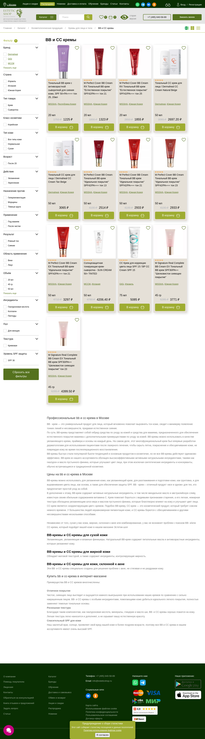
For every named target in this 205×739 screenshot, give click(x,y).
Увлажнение (13, 178)
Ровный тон (13, 241)
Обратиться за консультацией (18, 697)
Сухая (11, 148)
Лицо (10, 265)
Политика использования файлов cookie (102, 730)
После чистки (14, 226)
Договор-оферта (94, 718)
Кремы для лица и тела (80, 28)
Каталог (21, 28)
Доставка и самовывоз (59, 692)
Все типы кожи (15, 139)
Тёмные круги (14, 207)
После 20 (12, 163)
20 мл (10, 280)
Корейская (13, 124)
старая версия (133, 17)
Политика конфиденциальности (102, 712)
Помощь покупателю (13, 681)
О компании (9, 676)
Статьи (6, 714)
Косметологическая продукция (47, 28)
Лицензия (8, 687)
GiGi (10, 59)
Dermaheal (13, 54)
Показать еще (9, 68)
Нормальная (14, 144)
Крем (10, 105)
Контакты (8, 692)
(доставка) (22, 19)
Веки (10, 260)
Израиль (12, 81)
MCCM (11, 63)
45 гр (10, 284)
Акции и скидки (56, 703)
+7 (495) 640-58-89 (157, 17)
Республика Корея (67, 104)
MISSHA (52, 104)
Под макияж (13, 221)
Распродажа (54, 708)
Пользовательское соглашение (101, 715)
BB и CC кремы (106, 28)
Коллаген (12, 311)
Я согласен (102, 735)
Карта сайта (92, 705)
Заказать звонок (187, 17)
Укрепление (13, 183)
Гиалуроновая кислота (18, 307)
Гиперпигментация (16, 198)
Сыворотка (13, 110)
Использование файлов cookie (101, 708)
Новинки (52, 714)
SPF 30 (11, 360)
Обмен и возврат (57, 697)
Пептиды (12, 316)
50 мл (10, 289)
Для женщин (14, 331)
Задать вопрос (10, 708)
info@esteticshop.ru (102, 681)
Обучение (53, 687)
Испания (12, 86)
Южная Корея (14, 90)
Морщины (12, 202)
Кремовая (12, 345)
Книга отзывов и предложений (18, 703)
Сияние (11, 245)
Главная (7, 28)
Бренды (52, 681)
